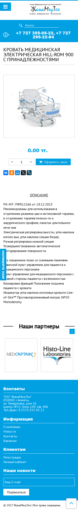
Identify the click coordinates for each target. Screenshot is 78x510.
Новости (9, 431)
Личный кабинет (15, 462)
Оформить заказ (53, 162)
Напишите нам (3, 264)
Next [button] (72, 331)
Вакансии (10, 440)
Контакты (10, 436)
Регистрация (12, 457)
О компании (11, 426)
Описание (39, 195)
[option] (21, 355)
